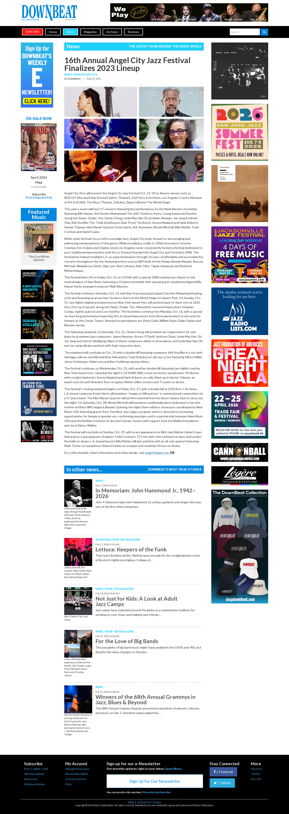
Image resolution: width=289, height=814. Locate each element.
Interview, (103, 539)
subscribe (32, 31)
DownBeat (74, 78)
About (131, 802)
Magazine (90, 32)
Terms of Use (144, 802)
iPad (49, 197)
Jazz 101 (256, 779)
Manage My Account (77, 768)
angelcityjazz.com (157, 452)
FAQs (68, 784)
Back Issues (31, 779)
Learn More (173, 768)
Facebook (223, 772)
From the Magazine (125, 539)
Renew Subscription (76, 773)
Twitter (222, 783)
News (70, 32)
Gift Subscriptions (34, 773)
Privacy (157, 802)
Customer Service (75, 779)
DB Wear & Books (34, 784)
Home (53, 32)
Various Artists (85, 74)
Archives (112, 32)
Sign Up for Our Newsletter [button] (155, 781)
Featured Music (38, 214)
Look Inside (38, 186)
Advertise (256, 768)
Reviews (133, 32)
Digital (39, 197)
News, (68, 74)
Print (29, 197)
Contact (255, 773)
